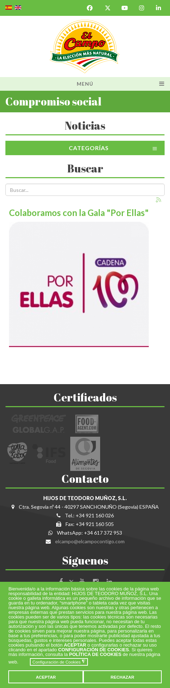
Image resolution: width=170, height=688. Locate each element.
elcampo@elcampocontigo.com (90, 541)
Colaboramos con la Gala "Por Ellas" (79, 212)
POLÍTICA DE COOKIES (95, 654)
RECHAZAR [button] (122, 677)
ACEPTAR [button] (46, 677)
